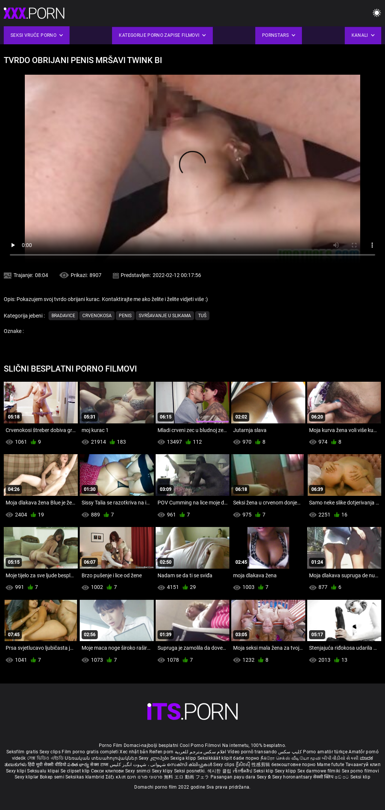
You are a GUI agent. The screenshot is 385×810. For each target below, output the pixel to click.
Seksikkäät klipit (215, 758)
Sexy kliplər (27, 777)
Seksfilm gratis (22, 751)
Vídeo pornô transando (252, 751)
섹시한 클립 (220, 771)
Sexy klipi (16, 771)
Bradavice (63, 315)
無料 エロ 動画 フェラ (186, 777)
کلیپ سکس (290, 751)
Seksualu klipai (44, 771)
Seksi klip (263, 771)
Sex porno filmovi (360, 771)
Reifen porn (161, 751)
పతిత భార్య (78, 764)
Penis (125, 315)
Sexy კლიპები (154, 758)
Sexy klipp (286, 771)
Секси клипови (108, 771)
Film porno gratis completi (90, 751)
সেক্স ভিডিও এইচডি (45, 758)
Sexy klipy (163, 771)
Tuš (202, 315)
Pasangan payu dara (234, 777)
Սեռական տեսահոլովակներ (102, 758)
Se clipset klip (76, 771)
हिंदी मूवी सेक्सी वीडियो (47, 764)
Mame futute (330, 764)
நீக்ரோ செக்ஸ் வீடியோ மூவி (291, 758)
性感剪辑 (261, 764)
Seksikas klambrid (85, 777)
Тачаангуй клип (363, 764)
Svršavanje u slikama (165, 315)
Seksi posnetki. (190, 771)
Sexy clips (50, 751)
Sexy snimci (138, 771)
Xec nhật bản (134, 751)
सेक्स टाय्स (99, 764)
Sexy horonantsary (292, 777)
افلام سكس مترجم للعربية (200, 751)
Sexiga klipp (183, 758)
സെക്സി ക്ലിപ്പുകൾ (190, 764)
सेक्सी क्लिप (324, 777)
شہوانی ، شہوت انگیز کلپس (138, 764)
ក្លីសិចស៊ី (244, 764)
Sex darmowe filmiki (319, 771)
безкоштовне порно (293, 764)
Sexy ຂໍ (264, 777)
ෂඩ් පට (342, 777)
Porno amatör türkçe (325, 751)
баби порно (246, 758)
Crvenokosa (97, 315)
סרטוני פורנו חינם (145, 777)
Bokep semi (52, 777)
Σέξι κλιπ (116, 777)
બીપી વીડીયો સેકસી (340, 758)
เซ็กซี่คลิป (243, 771)
